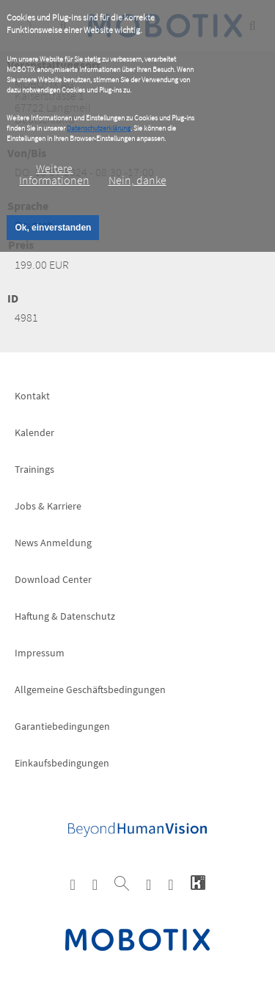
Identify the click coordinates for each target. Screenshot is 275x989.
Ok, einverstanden (53, 227)
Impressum (40, 652)
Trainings (34, 469)
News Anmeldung (53, 542)
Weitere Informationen (54, 174)
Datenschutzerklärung (99, 128)
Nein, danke (137, 180)
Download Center (53, 579)
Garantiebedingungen (62, 726)
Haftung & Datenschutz (65, 616)
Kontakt (32, 395)
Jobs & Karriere (48, 505)
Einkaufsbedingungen (62, 762)
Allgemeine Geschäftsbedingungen (90, 689)
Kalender (34, 432)
